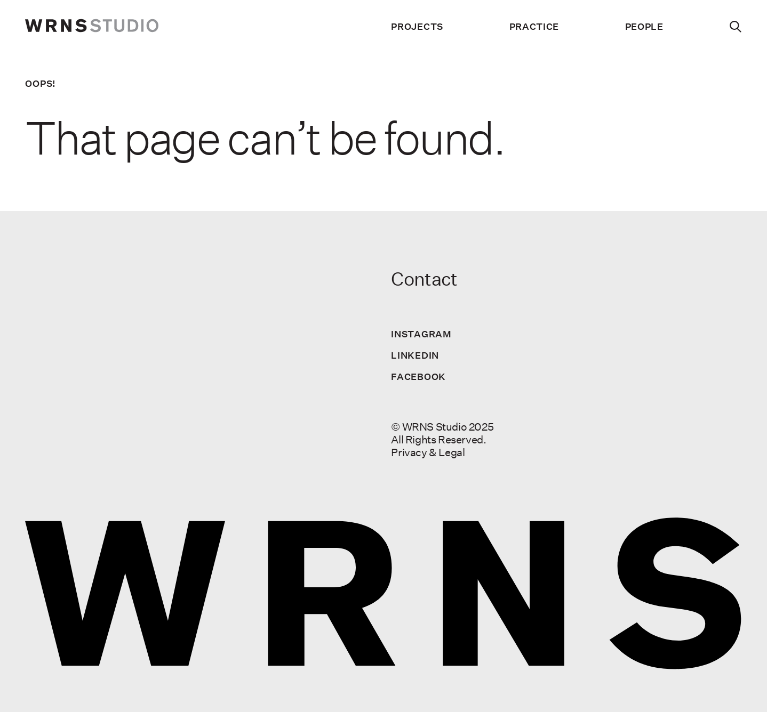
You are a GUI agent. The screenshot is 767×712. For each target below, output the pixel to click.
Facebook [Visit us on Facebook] (418, 376)
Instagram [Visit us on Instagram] (421, 333)
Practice (534, 26)
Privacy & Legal (428, 452)
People (644, 26)
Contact (424, 279)
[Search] (736, 27)
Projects (417, 26)
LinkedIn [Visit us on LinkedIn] (415, 355)
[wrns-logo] (91, 26)
